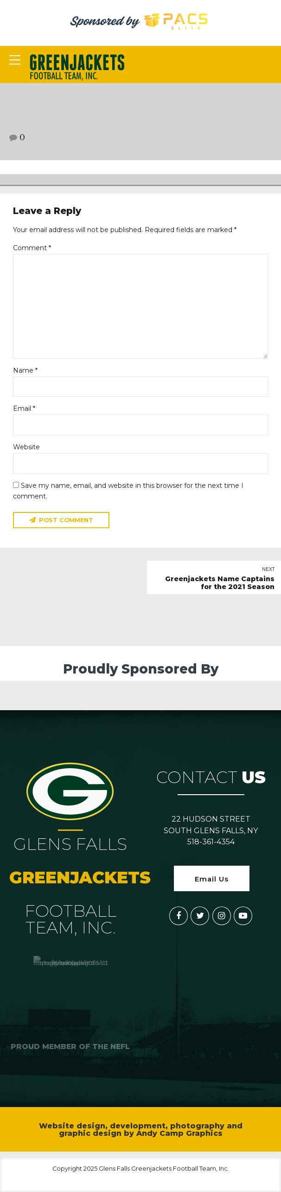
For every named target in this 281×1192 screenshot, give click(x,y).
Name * (25, 370)
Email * (24, 408)
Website (26, 447)
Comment (32, 248)
